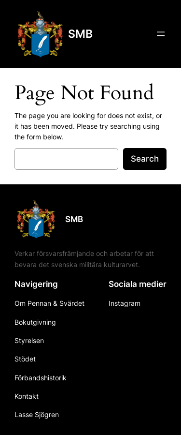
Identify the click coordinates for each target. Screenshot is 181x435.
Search (145, 159)
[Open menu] (161, 34)
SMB (80, 33)
